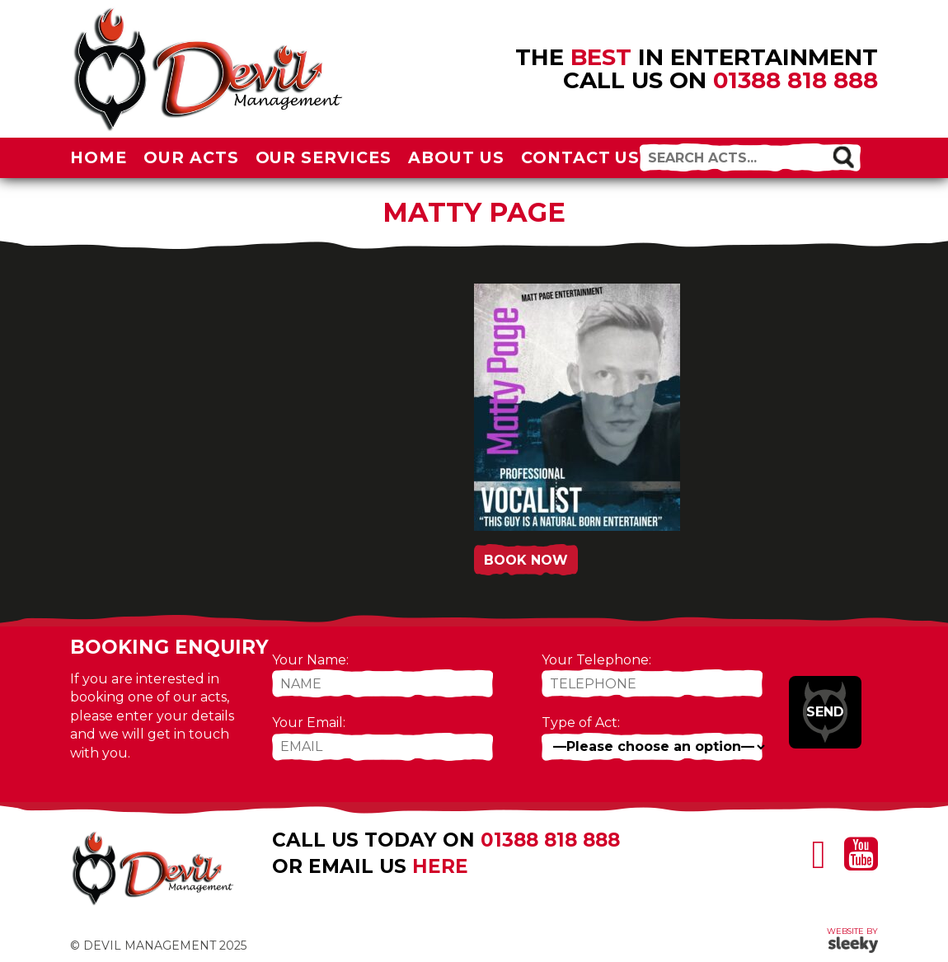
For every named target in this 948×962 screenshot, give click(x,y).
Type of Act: (581, 722)
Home (98, 157)
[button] (843, 156)
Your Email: (308, 722)
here (440, 866)
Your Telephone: (596, 660)
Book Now (526, 560)
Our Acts (191, 157)
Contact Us (581, 157)
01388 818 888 (795, 80)
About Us (456, 157)
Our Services (324, 157)
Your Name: (310, 660)
